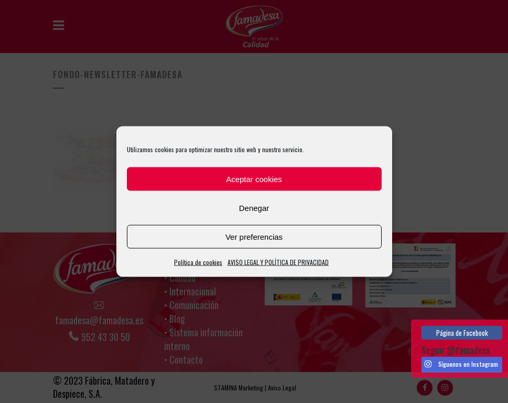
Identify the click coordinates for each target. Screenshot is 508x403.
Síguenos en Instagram (461, 364)
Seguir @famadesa (455, 350)
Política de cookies (198, 262)
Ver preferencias (254, 236)
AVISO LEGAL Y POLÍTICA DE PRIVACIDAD (278, 262)
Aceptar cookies (254, 178)
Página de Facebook (462, 332)
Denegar (254, 207)
